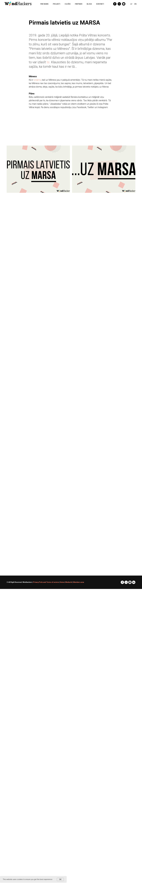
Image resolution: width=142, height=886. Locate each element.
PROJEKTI (56, 4)
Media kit (68, 582)
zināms (37, 80)
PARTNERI (78, 4)
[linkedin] (133, 582)
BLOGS (89, 4)
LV (131, 4)
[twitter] (119, 4)
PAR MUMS (44, 4)
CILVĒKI (68, 4)
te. (48, 62)
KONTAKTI (100, 4)
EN (135, 4)
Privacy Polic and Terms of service (46, 582)
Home (62, 582)
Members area (78, 582)
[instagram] (123, 4)
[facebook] (114, 4)
